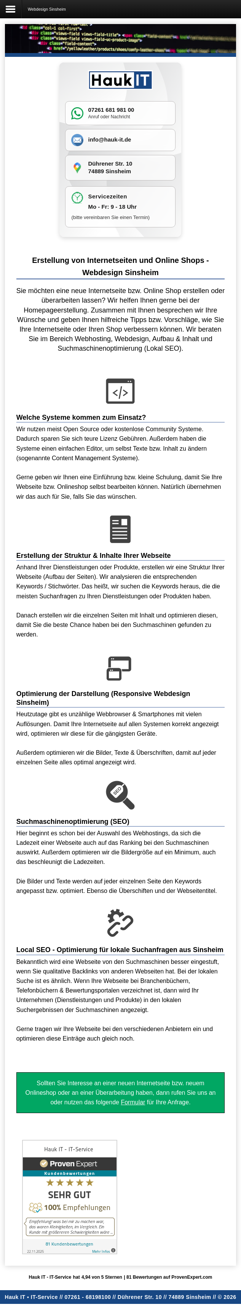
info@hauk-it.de (109, 139)
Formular (133, 1102)
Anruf (93, 116)
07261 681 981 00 (111, 109)
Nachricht (120, 116)
